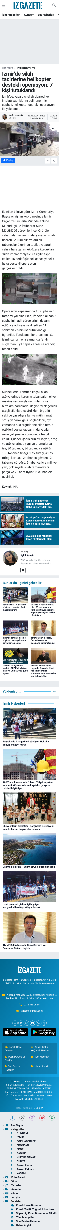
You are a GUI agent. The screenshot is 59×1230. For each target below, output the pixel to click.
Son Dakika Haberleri (12, 1068)
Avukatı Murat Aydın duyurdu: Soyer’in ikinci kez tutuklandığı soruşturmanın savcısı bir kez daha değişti (43, 670)
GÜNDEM (36, 1088)
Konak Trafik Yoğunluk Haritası (40, 1049)
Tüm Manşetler (40, 1056)
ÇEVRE (47, 1088)
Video (11, 1181)
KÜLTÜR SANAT (14, 1095)
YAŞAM (19, 1099)
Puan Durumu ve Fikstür (15, 1058)
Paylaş (8, 160)
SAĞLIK (40, 1095)
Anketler (13, 1189)
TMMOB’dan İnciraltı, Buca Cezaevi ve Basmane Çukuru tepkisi (43, 640)
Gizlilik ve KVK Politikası (39, 1085)
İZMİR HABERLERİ (26, 68)
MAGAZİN (29, 1095)
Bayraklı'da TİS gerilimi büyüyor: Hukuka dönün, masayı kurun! (15, 607)
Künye (15, 1081)
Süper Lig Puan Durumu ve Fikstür (34, 1213)
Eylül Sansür (27, 555)
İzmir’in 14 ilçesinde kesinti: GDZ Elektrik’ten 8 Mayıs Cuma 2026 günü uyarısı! (15, 669)
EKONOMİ (26, 1092)
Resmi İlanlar (22, 1165)
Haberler (7, 68)
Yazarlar (13, 1185)
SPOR (49, 1095)
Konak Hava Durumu (13, 1049)
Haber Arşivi (39, 1066)
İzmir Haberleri (11, 14)
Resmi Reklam (22, 1169)
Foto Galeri (15, 1177)
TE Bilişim (37, 1107)
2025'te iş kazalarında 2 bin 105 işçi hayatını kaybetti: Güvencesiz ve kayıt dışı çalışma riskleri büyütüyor (43, 609)
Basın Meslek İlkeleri (36, 1081)
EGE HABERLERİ (24, 1141)
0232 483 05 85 (31, 1004)
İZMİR (17, 1137)
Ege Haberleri (46, 14)
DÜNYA (18, 1161)
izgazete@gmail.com (32, 1010)
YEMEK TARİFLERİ (34, 1099)
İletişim (12, 1197)
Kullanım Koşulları (15, 1085)
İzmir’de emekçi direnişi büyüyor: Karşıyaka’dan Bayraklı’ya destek (14, 640)
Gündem (29, 14)
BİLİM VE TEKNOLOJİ (18, 1088)
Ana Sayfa (14, 1125)
